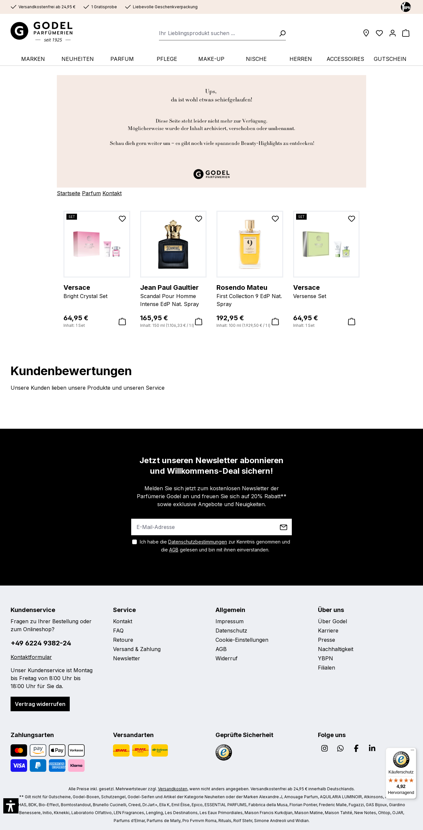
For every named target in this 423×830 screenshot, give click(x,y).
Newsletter (126, 658)
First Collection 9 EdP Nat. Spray (249, 295)
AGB (173, 549)
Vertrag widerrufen (40, 704)
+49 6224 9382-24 (41, 643)
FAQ (118, 630)
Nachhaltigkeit (335, 649)
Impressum (229, 621)
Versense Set (326, 291)
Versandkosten (172, 788)
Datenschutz (231, 630)
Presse (326, 639)
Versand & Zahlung (137, 649)
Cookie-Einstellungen (241, 639)
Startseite (68, 193)
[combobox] (217, 33)
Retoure (123, 639)
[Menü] (412, 752)
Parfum (91, 193)
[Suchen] (280, 33)
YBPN (325, 658)
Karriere (328, 630)
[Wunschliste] (379, 33)
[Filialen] (366, 33)
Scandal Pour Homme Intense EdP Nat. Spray (173, 295)
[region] (211, 270)
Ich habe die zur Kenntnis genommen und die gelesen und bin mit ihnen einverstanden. (215, 545)
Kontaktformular (31, 657)
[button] (11, 805)
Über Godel (332, 621)
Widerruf (226, 658)
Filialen (326, 667)
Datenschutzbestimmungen (197, 542)
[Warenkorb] (405, 33)
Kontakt (112, 193)
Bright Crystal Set (96, 291)
